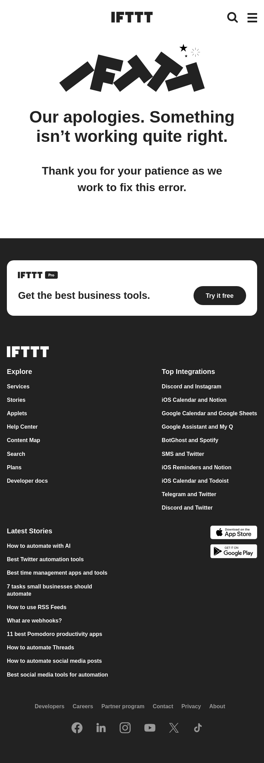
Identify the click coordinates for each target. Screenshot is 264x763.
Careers (83, 706)
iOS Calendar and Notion (194, 400)
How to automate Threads (40, 647)
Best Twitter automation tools (45, 559)
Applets (17, 413)
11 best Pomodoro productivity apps (54, 634)
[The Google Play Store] (233, 552)
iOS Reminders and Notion (197, 467)
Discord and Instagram (191, 386)
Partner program (122, 706)
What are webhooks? (34, 621)
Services (18, 386)
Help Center (22, 427)
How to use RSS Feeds (36, 607)
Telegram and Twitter (189, 494)
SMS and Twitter (183, 454)
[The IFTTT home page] (132, 17)
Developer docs (27, 481)
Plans (14, 467)
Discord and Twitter (187, 508)
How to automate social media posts (54, 661)
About (217, 706)
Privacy (191, 706)
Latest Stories (29, 531)
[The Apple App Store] (233, 533)
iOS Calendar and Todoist (195, 481)
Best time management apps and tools (57, 573)
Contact (163, 706)
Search (16, 454)
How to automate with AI (38, 546)
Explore (19, 371)
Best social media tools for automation (57, 675)
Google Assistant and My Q (197, 427)
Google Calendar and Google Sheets (209, 413)
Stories (16, 400)
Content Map (23, 440)
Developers (49, 706)
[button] (252, 18)
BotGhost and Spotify (190, 440)
